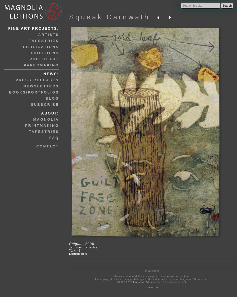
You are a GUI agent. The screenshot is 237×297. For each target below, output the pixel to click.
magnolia (46, 119)
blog (52, 98)
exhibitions (43, 53)
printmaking (42, 126)
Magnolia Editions (144, 282)
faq (54, 138)
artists (48, 35)
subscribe (45, 105)
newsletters (41, 86)
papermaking (41, 65)
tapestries (44, 41)
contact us (152, 287)
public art (44, 59)
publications (41, 47)
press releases (37, 80)
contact (47, 146)
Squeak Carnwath (109, 17)
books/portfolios (34, 92)
